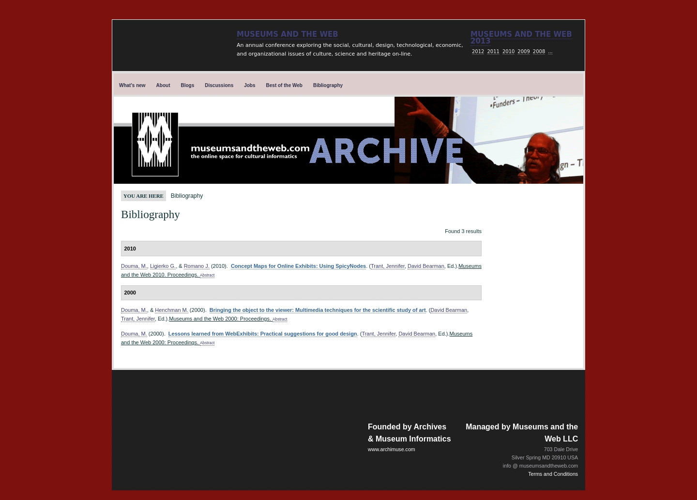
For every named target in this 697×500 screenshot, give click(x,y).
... (550, 51)
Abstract (207, 275)
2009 (523, 51)
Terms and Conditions (553, 474)
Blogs (188, 85)
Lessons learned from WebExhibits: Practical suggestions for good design (262, 334)
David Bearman (426, 266)
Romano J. (197, 266)
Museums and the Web (287, 34)
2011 (493, 51)
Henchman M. (171, 310)
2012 (478, 51)
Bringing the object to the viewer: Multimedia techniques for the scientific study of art (318, 310)
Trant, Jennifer (388, 266)
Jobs (249, 85)
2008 (539, 51)
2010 (508, 51)
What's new (132, 85)
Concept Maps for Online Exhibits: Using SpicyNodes (298, 266)
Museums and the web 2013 (521, 37)
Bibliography (328, 85)
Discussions (219, 85)
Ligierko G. (163, 266)
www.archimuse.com (391, 449)
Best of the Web (284, 85)
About (163, 85)
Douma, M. (134, 266)
